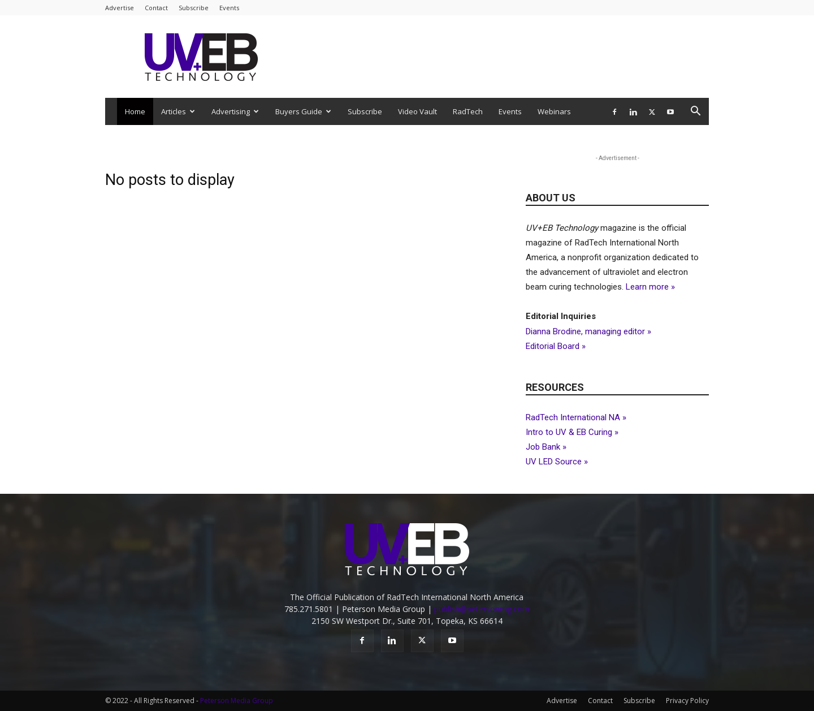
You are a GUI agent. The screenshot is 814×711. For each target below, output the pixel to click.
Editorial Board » (556, 346)
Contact (156, 7)
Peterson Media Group (236, 700)
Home (135, 111)
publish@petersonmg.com (482, 609)
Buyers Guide (303, 111)
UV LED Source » (557, 461)
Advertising (235, 111)
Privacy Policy (687, 700)
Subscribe (194, 7)
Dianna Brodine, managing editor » (588, 331)
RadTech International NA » (576, 417)
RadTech (468, 111)
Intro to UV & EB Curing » (572, 432)
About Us (550, 198)
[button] (695, 112)
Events (229, 7)
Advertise (119, 7)
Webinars (554, 111)
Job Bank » (546, 447)
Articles (178, 111)
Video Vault (417, 111)
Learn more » (650, 287)
